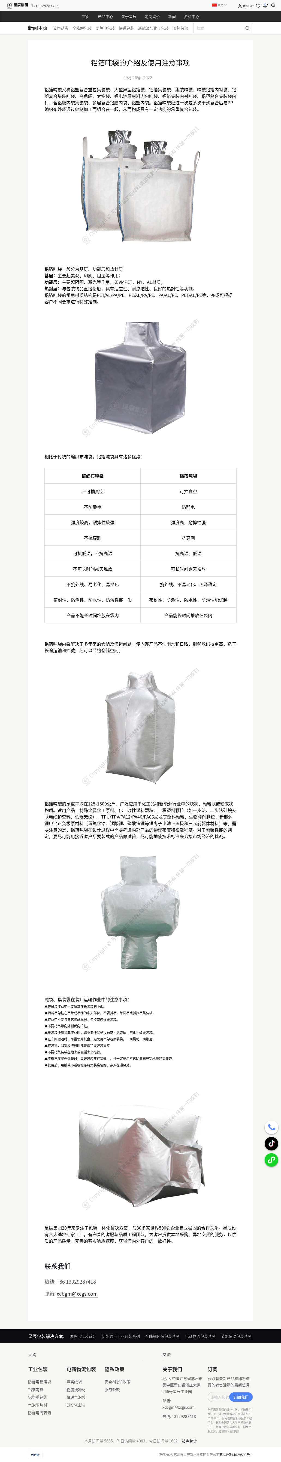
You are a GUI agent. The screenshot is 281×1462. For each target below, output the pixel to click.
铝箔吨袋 (35, 1389)
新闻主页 (38, 27)
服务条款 (112, 1389)
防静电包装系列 (83, 1336)
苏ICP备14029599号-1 (236, 1454)
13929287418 (47, 5)
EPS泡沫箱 (76, 1405)
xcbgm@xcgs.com (77, 1293)
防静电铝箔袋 (39, 1381)
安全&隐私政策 (117, 1381)
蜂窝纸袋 (74, 1381)
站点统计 (189, 1441)
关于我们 (172, 1369)
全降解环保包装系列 (162, 1336)
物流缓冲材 (76, 1389)
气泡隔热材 (37, 1405)
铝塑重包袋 (37, 1397)
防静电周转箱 (39, 1412)
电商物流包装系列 (200, 1336)
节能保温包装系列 (236, 1336)
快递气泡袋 (76, 1397)
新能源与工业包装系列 (121, 1336)
